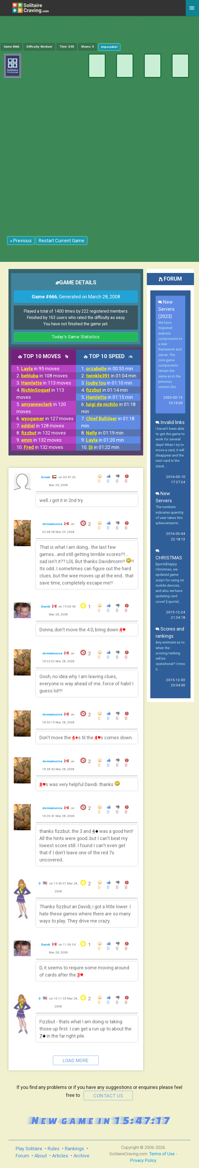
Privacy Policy (143, 1160)
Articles (60, 1155)
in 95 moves (40, 368)
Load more (76, 1060)
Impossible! (109, 47)
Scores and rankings (170, 632)
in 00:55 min (109, 368)
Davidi (46, 606)
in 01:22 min (104, 447)
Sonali (46, 477)
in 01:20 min (105, 440)
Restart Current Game (61, 240)
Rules (54, 1148)
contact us (108, 1095)
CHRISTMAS (169, 554)
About (40, 1155)
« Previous (21, 240)
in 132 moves (43, 433)
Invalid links (170, 422)
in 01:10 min (109, 383)
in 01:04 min (111, 375)
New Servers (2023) (166, 309)
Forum (22, 1155)
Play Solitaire (29, 1148)
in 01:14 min (107, 390)
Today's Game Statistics (76, 336)
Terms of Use (162, 1153)
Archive (81, 1155)
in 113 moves (46, 383)
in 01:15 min (109, 397)
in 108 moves (44, 375)
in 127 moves (47, 418)
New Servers (164, 497)
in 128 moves (42, 425)
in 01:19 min (105, 433)
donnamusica (52, 524)
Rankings (74, 1148)
